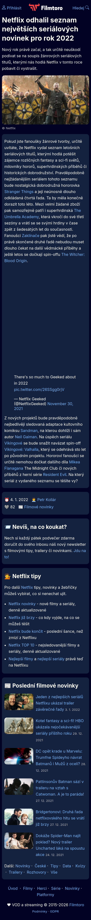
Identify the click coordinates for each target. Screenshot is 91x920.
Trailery (15, 872)
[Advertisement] (45, 320)
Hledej (80, 8)
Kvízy (80, 865)
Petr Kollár (46, 499)
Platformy (45, 894)
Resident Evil (54, 474)
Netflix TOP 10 (22, 645)
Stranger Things (19, 191)
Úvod (13, 888)
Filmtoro (76, 904)
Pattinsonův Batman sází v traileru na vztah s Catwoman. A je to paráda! (60, 788)
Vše (54, 872)
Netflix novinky (22, 603)
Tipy (54, 865)
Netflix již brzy (22, 617)
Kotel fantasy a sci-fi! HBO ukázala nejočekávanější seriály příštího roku (60, 727)
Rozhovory (36, 872)
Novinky (22, 865)
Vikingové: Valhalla (21, 449)
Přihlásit (11, 8)
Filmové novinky (39, 506)
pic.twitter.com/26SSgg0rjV (39, 389)
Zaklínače (30, 235)
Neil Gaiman (26, 436)
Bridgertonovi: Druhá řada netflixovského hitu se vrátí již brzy (60, 818)
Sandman (29, 430)
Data (67, 865)
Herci (42, 888)
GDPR (54, 911)
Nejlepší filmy (21, 658)
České (40, 865)
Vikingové (13, 443)
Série (56, 888)
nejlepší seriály (50, 658)
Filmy (28, 888)
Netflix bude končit (26, 631)
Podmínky (39, 911)
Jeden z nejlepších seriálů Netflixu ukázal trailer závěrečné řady (59, 703)
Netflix (27, 587)
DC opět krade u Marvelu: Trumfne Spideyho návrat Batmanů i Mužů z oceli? (59, 757)
